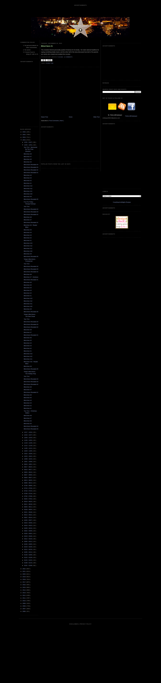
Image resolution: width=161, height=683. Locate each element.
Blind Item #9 (28, 196)
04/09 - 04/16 (28, 528)
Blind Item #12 (28, 188)
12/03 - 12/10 (28, 437)
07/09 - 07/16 (28, 493)
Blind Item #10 (28, 194)
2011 (24, 598)
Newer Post (44, 117)
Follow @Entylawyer (131, 116)
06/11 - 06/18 (28, 504)
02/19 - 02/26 (28, 547)
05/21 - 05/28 (28, 512)
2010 (24, 600)
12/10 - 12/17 (28, 435)
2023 (24, 140)
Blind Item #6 (28, 159)
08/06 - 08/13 (28, 483)
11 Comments (68, 57)
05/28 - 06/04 (28, 509)
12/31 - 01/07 (28, 142)
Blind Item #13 (28, 186)
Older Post (96, 117)
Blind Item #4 (28, 175)
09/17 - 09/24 (28, 467)
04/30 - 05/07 (28, 520)
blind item (49, 63)
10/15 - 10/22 (28, 456)
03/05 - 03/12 (28, 541)
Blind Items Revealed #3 (31, 167)
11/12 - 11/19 (28, 445)
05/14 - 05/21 (28, 515)
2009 (24, 603)
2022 (24, 568)
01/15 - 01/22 (28, 560)
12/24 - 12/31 (28, 145)
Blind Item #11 (28, 191)
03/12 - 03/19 (28, 539)
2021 (24, 571)
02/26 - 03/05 (28, 544)
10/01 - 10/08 (28, 461)
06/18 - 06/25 (28, 501)
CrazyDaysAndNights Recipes (122, 202)
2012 (24, 595)
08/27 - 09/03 (28, 475)
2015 (24, 587)
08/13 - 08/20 (28, 480)
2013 (24, 592)
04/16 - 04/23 (28, 525)
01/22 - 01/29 (28, 557)
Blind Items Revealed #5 (31, 199)
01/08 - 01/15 (28, 563)
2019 (24, 576)
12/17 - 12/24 (28, 432)
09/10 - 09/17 (28, 469)
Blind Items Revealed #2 (31, 170)
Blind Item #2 (28, 180)
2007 (24, 608)
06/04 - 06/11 (28, 507)
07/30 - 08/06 (28, 485)
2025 (24, 134)
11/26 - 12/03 (28, 440)
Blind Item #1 (28, 183)
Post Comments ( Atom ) (56, 120)
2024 (24, 137)
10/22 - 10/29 (28, 453)
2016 (24, 584)
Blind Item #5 (28, 162)
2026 (24, 132)
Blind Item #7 (28, 156)
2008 (24, 606)
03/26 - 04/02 (28, 533)
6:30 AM (60, 57)
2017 (24, 582)
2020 (24, 574)
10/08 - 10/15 (28, 459)
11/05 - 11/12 (28, 448)
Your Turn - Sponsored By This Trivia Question (30, 149)
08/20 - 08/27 (28, 477)
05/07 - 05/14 (28, 517)
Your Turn (26, 206)
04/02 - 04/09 (28, 531)
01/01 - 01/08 (28, 565)
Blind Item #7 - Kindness (31, 277)
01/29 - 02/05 (28, 555)
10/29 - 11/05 (28, 451)
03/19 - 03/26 (28, 536)
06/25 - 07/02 (28, 499)
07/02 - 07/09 (28, 496)
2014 (24, 590)
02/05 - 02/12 (28, 552)
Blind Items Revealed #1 (31, 172)
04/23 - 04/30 (28, 523)
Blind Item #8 (28, 154)
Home (70, 117)
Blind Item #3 (28, 178)
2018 (24, 579)
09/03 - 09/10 (28, 472)
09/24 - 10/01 (28, 464)
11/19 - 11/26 (28, 443)
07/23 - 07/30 (28, 488)
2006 (24, 611)
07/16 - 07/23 (28, 491)
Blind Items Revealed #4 (31, 164)
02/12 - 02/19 (28, 549)
